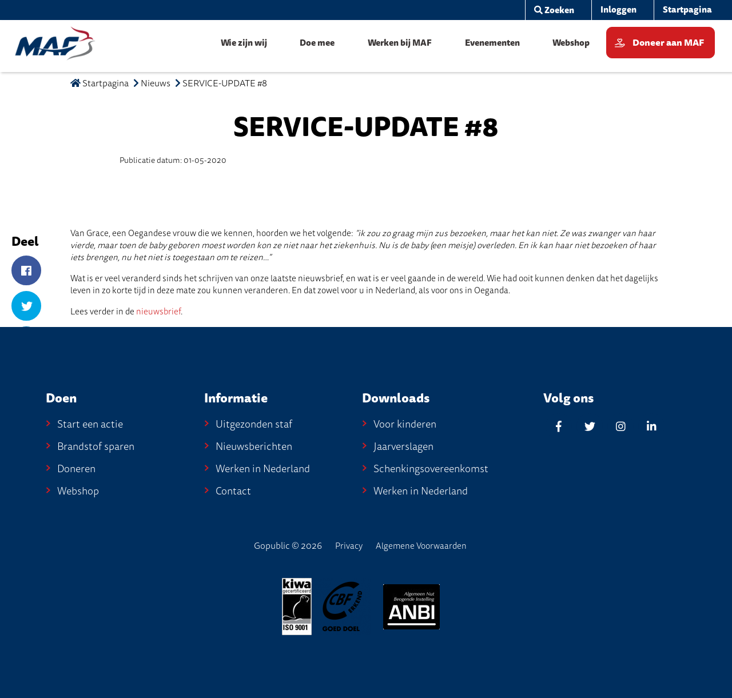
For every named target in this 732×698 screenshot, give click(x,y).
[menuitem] (549, 10)
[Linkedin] (651, 426)
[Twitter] (26, 307)
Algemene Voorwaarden (421, 546)
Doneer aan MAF (668, 43)
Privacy (349, 546)
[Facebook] (26, 271)
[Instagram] (620, 426)
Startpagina (99, 83)
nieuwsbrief (158, 311)
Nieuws (155, 83)
